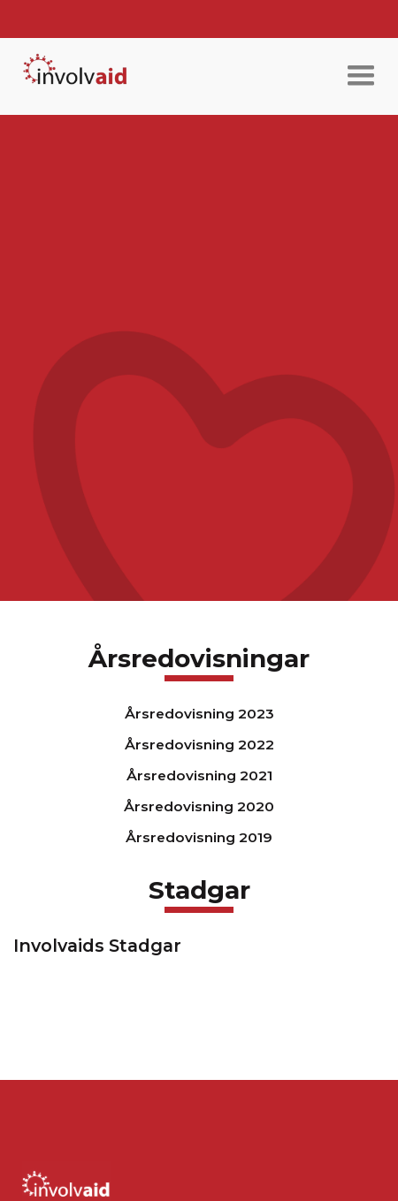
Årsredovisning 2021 (199, 775)
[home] (71, 76)
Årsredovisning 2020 (199, 806)
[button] (361, 76)
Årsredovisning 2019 (199, 837)
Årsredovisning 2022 (199, 744)
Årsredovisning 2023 (199, 713)
